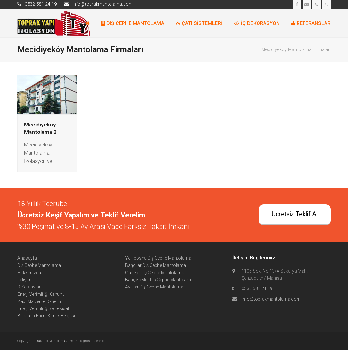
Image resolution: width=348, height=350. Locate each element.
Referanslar (29, 286)
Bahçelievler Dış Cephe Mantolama (159, 279)
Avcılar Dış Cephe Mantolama (154, 286)
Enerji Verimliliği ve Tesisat (43, 308)
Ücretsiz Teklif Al (295, 214)
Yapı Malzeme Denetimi (40, 301)
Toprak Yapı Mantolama (49, 341)
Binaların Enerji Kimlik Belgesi (46, 315)
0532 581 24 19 (257, 288)
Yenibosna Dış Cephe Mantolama (158, 258)
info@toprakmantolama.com (271, 298)
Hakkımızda (29, 272)
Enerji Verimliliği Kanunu (41, 294)
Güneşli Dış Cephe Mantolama (154, 272)
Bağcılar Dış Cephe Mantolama (155, 265)
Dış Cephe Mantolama (39, 265)
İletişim (24, 279)
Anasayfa (27, 258)
